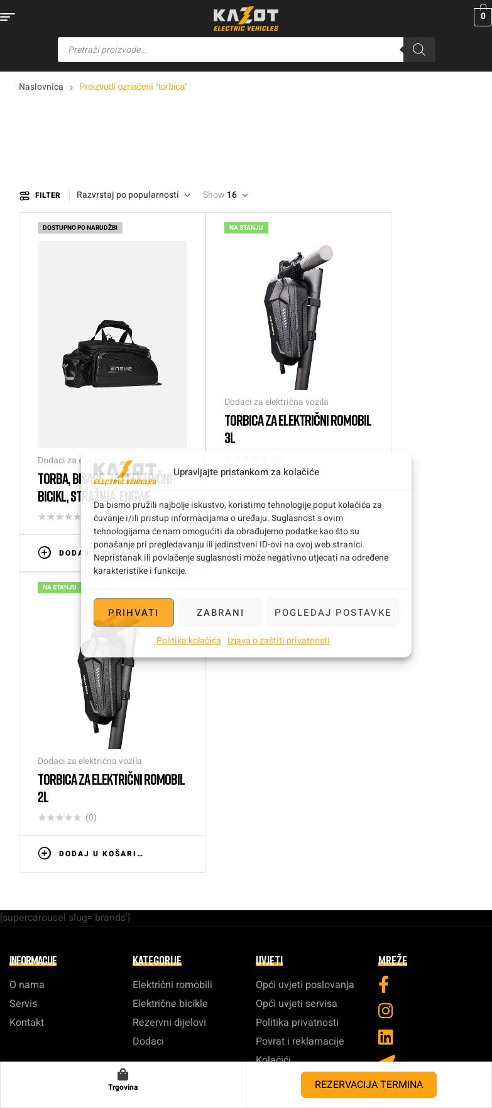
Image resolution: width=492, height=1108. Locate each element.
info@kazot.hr (246, 816)
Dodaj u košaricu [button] (67, 451)
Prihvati (133, 613)
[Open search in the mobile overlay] (246, 49)
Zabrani (220, 613)
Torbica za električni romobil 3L (178, 364)
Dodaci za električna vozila (69, 366)
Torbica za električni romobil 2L (292, 364)
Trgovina (123, 1087)
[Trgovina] (123, 1074)
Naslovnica (41, 87)
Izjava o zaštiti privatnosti (278, 640)
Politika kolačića (188, 640)
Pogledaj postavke (333, 613)
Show (214, 195)
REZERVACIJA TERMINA (369, 1084)
